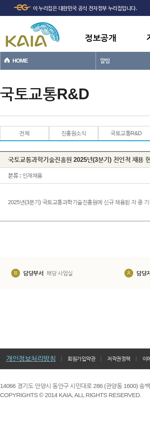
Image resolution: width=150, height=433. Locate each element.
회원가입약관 (81, 359)
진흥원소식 (73, 133)
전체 (24, 133)
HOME (20, 60)
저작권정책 (118, 359)
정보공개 (100, 37)
